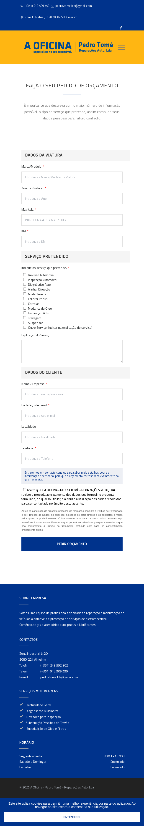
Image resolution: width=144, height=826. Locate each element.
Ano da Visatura (72, 195)
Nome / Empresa (72, 390)
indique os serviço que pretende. (45, 267)
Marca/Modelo (72, 173)
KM (24, 230)
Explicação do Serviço (72, 348)
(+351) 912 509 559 (37, 5)
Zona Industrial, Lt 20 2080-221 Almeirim (51, 17)
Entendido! (72, 817)
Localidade (72, 433)
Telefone (72, 455)
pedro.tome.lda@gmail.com (73, 5)
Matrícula (28, 209)
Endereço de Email (72, 412)
